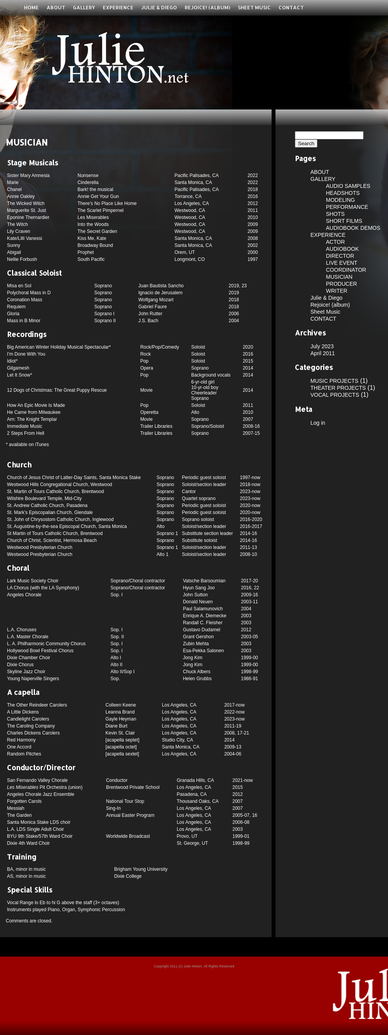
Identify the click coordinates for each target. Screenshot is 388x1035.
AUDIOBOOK (342, 249)
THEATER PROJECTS (338, 388)
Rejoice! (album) (207, 7)
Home (31, 7)
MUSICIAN (339, 277)
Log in (317, 423)
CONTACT (291, 7)
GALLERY (84, 7)
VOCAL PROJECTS (334, 395)
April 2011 (322, 353)
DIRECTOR (340, 256)
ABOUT (56, 7)
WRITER (336, 291)
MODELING (340, 200)
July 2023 (322, 346)
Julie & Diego (159, 7)
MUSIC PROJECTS (334, 381)
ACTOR (335, 242)
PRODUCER (341, 284)
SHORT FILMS (344, 221)
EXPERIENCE (118, 7)
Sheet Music (254, 7)
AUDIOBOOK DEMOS (353, 228)
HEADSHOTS (343, 193)
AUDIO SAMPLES (348, 186)
